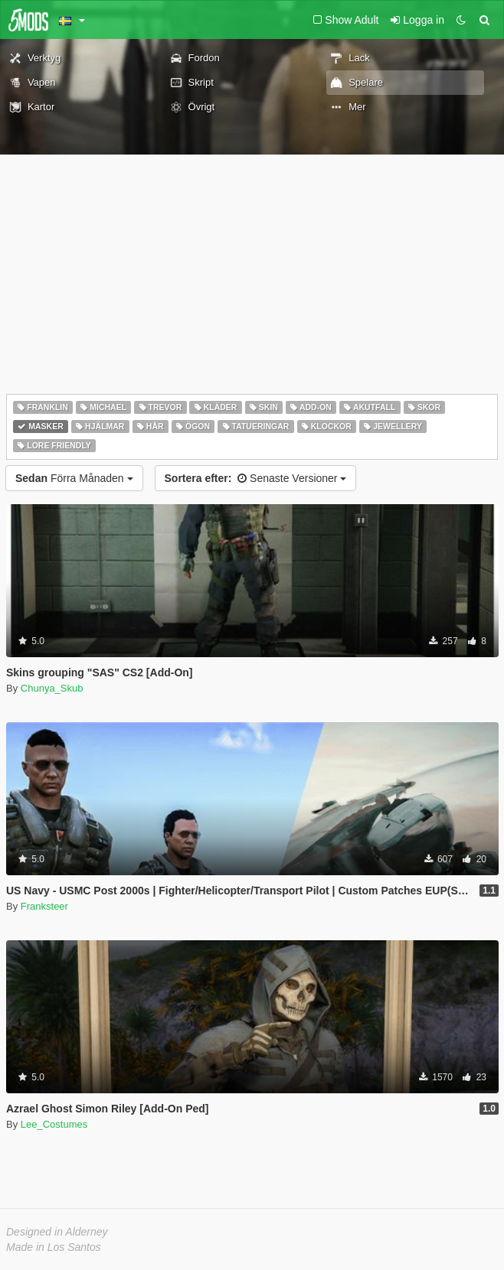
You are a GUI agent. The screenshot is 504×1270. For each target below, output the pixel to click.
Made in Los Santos (53, 1247)
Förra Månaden (74, 478)
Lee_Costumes (54, 1124)
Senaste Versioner (256, 478)
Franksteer (44, 906)
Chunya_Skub (52, 688)
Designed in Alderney (57, 1232)
